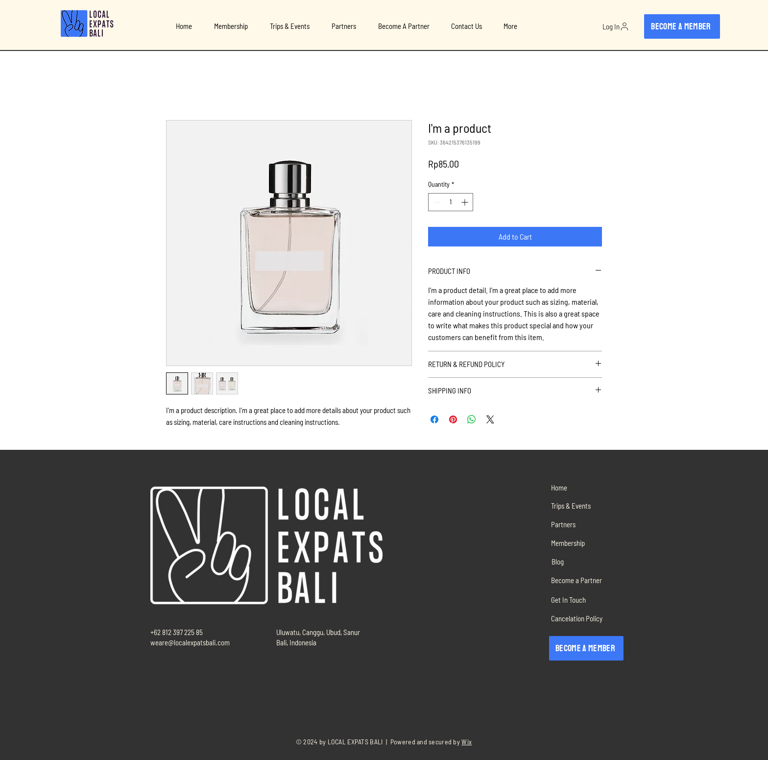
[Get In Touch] (584, 599)
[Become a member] (682, 26)
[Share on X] (490, 419)
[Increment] (465, 202)
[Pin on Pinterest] (453, 419)
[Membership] (584, 543)
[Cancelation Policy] (584, 618)
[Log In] (616, 26)
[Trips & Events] (584, 505)
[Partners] (584, 524)
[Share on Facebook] (434, 419)
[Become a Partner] (584, 580)
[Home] (584, 487)
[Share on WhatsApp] (472, 419)
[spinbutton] (450, 202)
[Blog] (584, 561)
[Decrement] (436, 202)
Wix (466, 741)
